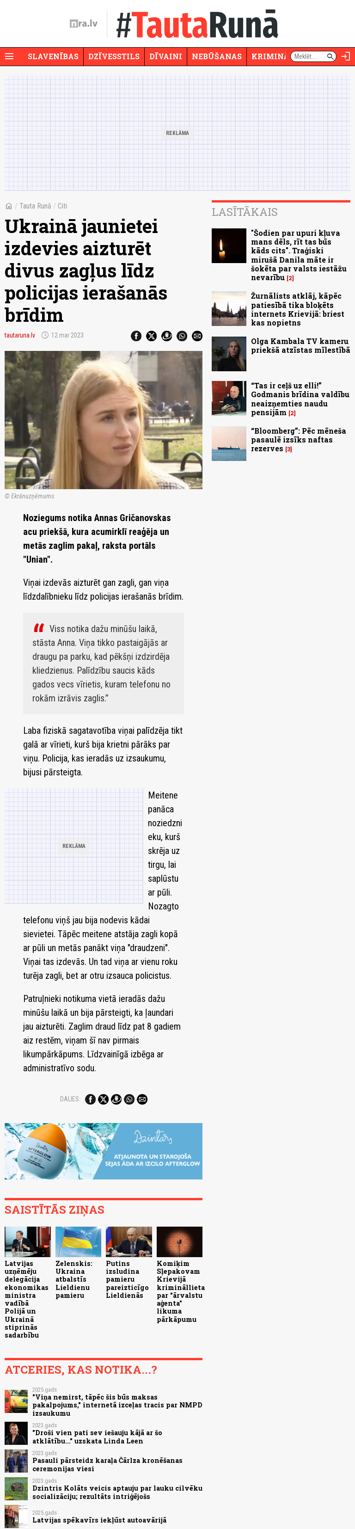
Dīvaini (165, 56)
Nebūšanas (217, 56)
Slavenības (53, 56)
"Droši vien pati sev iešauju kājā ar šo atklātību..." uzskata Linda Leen (97, 1436)
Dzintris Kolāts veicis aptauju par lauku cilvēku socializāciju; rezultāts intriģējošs (117, 1492)
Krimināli (274, 56)
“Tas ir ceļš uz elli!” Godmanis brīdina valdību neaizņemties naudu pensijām (300, 399)
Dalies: (70, 1099)
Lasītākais (245, 211)
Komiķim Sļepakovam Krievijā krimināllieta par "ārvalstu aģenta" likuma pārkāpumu (181, 1291)
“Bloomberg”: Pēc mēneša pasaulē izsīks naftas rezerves (298, 439)
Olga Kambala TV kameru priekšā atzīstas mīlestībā (300, 345)
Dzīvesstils (114, 56)
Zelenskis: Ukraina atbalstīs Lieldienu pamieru (73, 1279)
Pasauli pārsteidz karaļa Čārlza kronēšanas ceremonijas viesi (107, 1464)
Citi (62, 206)
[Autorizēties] (346, 56)
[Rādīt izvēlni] (9, 56)
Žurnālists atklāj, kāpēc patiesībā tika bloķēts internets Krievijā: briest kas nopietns (297, 309)
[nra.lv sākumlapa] (84, 23)
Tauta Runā (35, 206)
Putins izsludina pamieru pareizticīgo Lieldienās (127, 1279)
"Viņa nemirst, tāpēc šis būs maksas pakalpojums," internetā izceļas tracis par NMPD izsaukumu (117, 1405)
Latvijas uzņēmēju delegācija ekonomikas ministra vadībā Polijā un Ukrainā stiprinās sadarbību (27, 1299)
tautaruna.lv (20, 335)
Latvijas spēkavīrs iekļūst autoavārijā (99, 1520)
